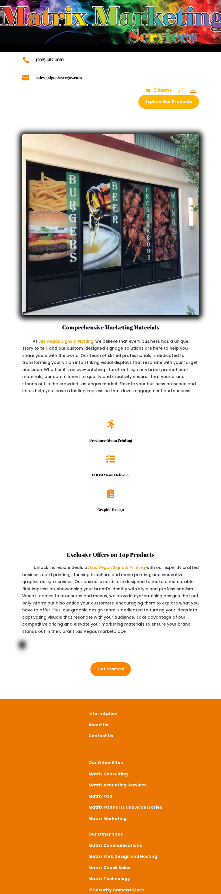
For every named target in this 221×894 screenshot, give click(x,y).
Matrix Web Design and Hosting (122, 856)
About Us (98, 725)
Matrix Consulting (108, 774)
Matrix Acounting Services (117, 785)
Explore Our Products (168, 101)
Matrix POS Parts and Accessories (125, 807)
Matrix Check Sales (109, 868)
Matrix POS (100, 796)
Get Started (110, 669)
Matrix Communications (115, 845)
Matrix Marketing (107, 818)
